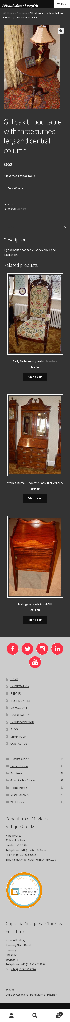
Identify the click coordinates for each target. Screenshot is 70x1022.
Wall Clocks (17, 802)
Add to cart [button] (35, 377)
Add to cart (15, 187)
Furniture (22, 13)
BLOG (14, 729)
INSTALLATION (20, 715)
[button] (61, 31)
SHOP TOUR (18, 736)
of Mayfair (30, 6)
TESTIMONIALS (20, 701)
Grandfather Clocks (22, 780)
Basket (55, 1013)
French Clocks (19, 766)
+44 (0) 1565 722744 (23, 969)
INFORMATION (19, 686)
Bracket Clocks (19, 759)
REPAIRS (16, 693)
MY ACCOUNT (18, 708)
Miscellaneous (19, 795)
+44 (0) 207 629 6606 (33, 850)
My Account (11, 1015)
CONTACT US (18, 743)
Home (10, 13)
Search (35, 1015)
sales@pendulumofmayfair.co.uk (35, 859)
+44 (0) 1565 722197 (33, 964)
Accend (20, 994)
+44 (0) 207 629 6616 (23, 854)
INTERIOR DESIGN (22, 722)
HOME (14, 679)
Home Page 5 (18, 787)
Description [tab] (12, 227)
